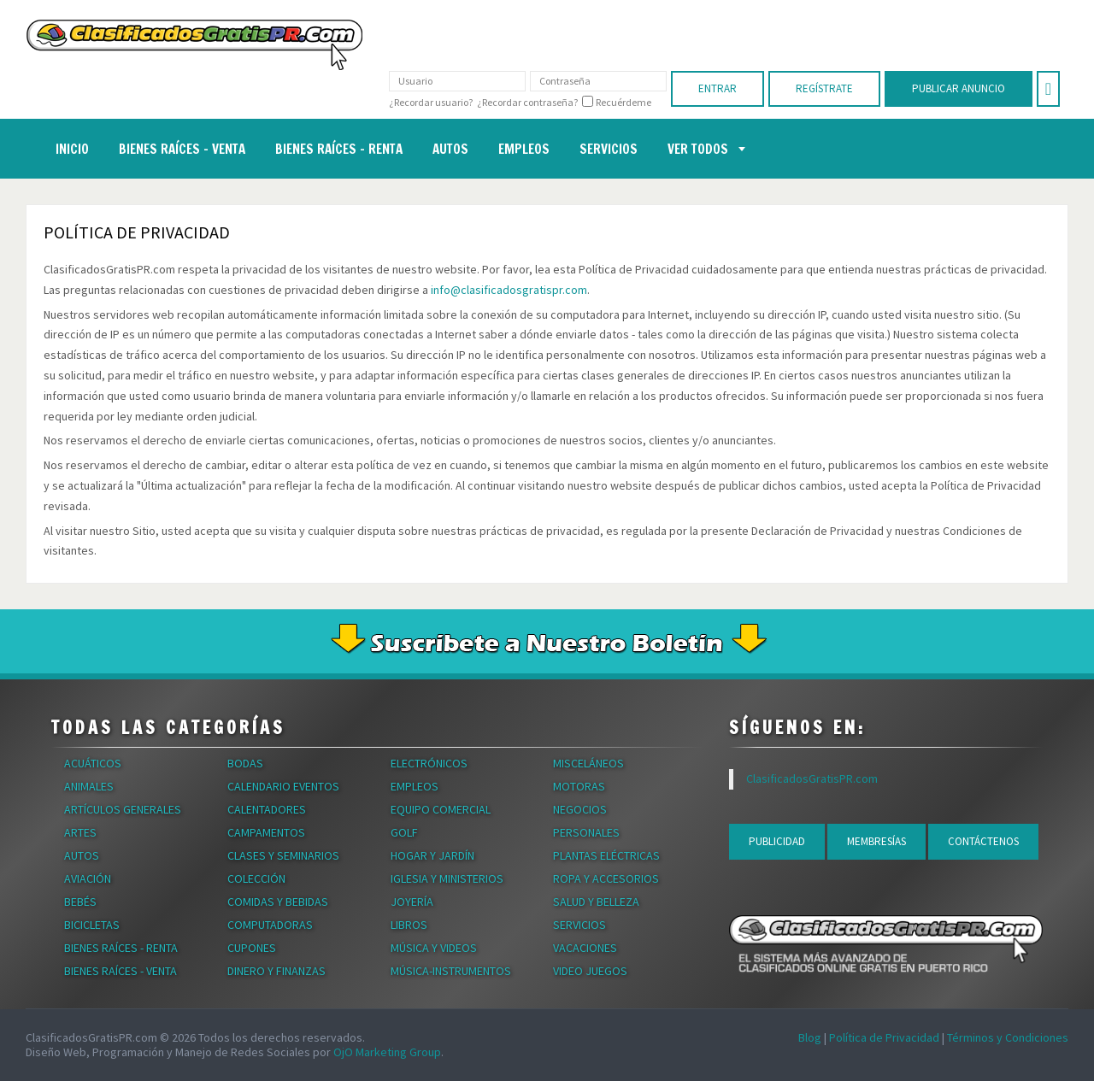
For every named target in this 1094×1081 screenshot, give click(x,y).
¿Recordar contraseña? (527, 102)
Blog (809, 1037)
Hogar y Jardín (432, 855)
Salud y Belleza (596, 901)
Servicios (579, 924)
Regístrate (824, 88)
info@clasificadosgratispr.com (509, 289)
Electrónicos (429, 763)
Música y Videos (434, 947)
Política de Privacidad (884, 1037)
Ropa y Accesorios (606, 878)
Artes (80, 832)
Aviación (87, 878)
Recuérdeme (623, 102)
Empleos (414, 786)
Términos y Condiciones (1007, 1037)
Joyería (412, 901)
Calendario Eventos (283, 786)
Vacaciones (585, 947)
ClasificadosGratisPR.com (812, 778)
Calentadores (266, 809)
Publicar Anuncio (958, 88)
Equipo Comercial (441, 809)
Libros (409, 924)
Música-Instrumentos (451, 970)
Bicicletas (92, 924)
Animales (89, 786)
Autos (81, 855)
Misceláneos (588, 763)
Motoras (579, 786)
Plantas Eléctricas (606, 855)
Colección (256, 878)
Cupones (251, 947)
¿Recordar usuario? (431, 102)
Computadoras (270, 924)
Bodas (245, 763)
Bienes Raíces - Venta (120, 970)
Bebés (80, 901)
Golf (404, 832)
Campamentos (266, 832)
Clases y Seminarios (283, 855)
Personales (586, 832)
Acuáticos (92, 763)
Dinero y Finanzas (276, 970)
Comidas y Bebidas (277, 901)
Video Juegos (590, 970)
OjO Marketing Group (387, 1052)
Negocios (580, 809)
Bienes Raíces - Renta (121, 947)
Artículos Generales (122, 809)
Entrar (717, 88)
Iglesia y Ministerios (447, 878)
